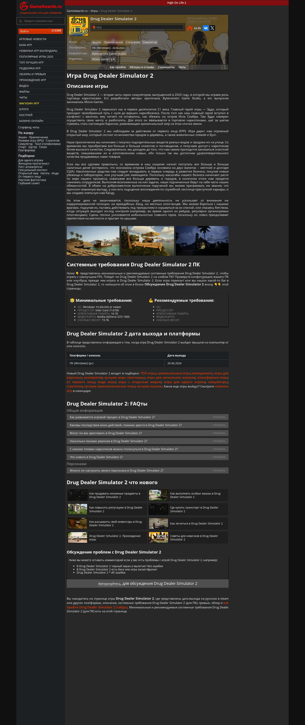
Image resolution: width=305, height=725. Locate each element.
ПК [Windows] (100, 47)
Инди (55, 173)
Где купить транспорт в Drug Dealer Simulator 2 (196, 540)
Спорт (22, 147)
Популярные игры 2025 (36, 56)
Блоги (24, 109)
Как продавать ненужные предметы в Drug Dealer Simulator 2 (117, 526)
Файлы (24, 91)
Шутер (32, 147)
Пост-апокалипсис (30, 167)
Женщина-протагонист (33, 163)
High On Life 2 (176, 2)
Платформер (26, 150)
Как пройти (117, 66)
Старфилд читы (28, 127)
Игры (94, 11)
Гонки (43, 147)
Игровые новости (32, 39)
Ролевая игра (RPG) (31, 140)
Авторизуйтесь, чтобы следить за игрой (202, 19)
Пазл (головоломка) (47, 144)
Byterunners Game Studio (107, 53)
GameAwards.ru (77, 11)
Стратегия (53, 140)
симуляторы (218, 413)
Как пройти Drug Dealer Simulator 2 (254, 132)
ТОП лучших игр (31, 62)
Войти (40, 31)
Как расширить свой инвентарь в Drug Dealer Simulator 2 (114, 554)
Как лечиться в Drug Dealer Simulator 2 (198, 554)
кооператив (100, 408)
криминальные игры (180, 404)
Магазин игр (29, 103)
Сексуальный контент (32, 170)
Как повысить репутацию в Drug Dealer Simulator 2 (113, 540)
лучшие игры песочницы (132, 408)
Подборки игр (29, 68)
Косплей (25, 115)
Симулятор (25, 144)
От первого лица (29, 176)
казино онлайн (31, 121)
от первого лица (90, 413)
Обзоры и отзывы (142, 66)
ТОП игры (154, 404)
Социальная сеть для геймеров (40, 7)
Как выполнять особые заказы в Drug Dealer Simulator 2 (198, 526)
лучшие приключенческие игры (112, 417)
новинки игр (77, 421)
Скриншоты (166, 66)
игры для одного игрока (186, 413)
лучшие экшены (154, 417)
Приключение (38, 137)
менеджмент (208, 404)
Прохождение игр (32, 80)
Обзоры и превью (32, 74)
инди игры (114, 413)
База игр (25, 45)
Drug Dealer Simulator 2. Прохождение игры (117, 568)
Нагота (45, 173)
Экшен (22, 137)
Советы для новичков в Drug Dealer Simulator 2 (196, 568)
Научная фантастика (32, 180)
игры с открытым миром (145, 413)
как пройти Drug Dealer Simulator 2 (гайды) (134, 638)
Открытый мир (28, 173)
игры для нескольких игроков (180, 408)
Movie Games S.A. (102, 58)
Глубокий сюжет (29, 183)
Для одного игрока (30, 160)
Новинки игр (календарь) (38, 51)
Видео (24, 86)
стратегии (75, 417)
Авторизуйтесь (109, 614)
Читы (23, 97)
